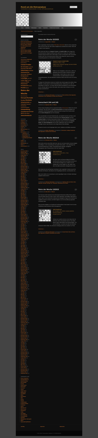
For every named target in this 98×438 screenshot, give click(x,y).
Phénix (22, 399)
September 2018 (24, 272)
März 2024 (23, 179)
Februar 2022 (23, 214)
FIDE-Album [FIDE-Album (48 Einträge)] (29, 68)
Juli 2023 (23, 190)
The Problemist (24, 414)
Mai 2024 (22, 176)
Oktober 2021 (23, 219)
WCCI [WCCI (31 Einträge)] (26, 113)
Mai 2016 (22, 311)
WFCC (22, 420)
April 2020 (23, 245)
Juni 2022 (23, 208)
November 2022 (24, 201)
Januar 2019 (23, 266)
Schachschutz (41, 96)
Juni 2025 (23, 158)
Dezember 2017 (24, 284)
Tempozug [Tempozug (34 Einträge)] (28, 104)
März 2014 (23, 347)
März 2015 (23, 331)
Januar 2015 (23, 333)
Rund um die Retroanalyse (33, 7)
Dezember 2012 (24, 369)
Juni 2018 (23, 276)
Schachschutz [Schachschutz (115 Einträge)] (25, 102)
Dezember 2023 (24, 183)
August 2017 (23, 290)
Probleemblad (24, 402)
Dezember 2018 (24, 267)
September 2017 (24, 288)
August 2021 (23, 222)
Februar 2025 (23, 163)
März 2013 (23, 364)
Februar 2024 (23, 180)
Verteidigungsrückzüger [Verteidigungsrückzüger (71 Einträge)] (27, 111)
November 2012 (24, 370)
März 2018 (23, 280)
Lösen (22, 127)
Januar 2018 (23, 283)
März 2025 (23, 162)
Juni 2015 (23, 326)
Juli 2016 (23, 308)
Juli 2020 (23, 241)
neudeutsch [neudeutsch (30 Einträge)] (23, 82)
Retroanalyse (34, 27)
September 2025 (24, 153)
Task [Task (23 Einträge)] (30, 102)
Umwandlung (48, 96)
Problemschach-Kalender (54, 27)
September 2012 (24, 373)
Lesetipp (68, 130)
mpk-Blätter (23, 393)
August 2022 (23, 205)
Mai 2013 (22, 362)
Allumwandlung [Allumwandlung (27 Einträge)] (24, 59)
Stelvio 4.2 (23, 48)
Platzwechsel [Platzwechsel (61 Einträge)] (24, 83)
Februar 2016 (23, 315)
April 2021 (23, 228)
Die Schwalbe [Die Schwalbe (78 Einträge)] (24, 66)
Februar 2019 (23, 264)
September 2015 (24, 322)
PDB (22, 397)
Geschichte (45, 27)
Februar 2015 (23, 332)
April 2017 (23, 295)
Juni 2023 (23, 191)
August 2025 (23, 155)
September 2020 (24, 238)
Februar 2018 (23, 281)
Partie (22, 130)
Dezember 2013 (24, 352)
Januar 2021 (23, 232)
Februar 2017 (23, 298)
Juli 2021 (23, 224)
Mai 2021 (22, 226)
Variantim (23, 417)
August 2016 (23, 307)
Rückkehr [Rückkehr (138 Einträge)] (29, 100)
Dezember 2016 (24, 301)
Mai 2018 (22, 277)
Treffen (22, 140)
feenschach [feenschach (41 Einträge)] (23, 68)
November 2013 (24, 353)
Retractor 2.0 (23, 407)
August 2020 (23, 239)
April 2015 (23, 329)
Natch (22, 395)
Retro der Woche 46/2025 (26, 44)
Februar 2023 (23, 197)
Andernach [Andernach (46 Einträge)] (29, 59)
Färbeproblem (25, 136)
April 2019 (23, 262)
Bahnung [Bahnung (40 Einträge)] (27, 61)
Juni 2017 (23, 293)
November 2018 (24, 269)
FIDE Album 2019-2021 (59, 44)
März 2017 (23, 297)
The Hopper (23, 413)
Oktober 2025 (23, 152)
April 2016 (23, 312)
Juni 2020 (23, 242)
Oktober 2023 (23, 186)
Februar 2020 (23, 248)
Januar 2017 (23, 300)
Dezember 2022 (24, 200)
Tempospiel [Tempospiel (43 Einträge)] (23, 104)
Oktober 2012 (23, 371)
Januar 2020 (23, 249)
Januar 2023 (23, 198)
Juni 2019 (23, 259)
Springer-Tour (49, 183)
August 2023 (23, 189)
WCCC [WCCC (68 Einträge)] (22, 113)
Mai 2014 (22, 345)
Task (45, 96)
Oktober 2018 (23, 270)
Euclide (22, 383)
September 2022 (24, 204)
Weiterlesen (41, 92)
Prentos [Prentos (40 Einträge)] (30, 85)
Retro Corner (23, 409)
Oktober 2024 (23, 169)
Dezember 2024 (24, 166)
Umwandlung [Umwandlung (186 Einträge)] (25, 109)
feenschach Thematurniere (26, 43)
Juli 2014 (23, 342)
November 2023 (24, 184)
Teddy (22, 411)
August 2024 (23, 172)
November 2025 (24, 151)
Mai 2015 (22, 328)
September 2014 (24, 339)
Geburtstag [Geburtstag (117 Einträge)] (24, 70)
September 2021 (24, 221)
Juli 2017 (23, 291)
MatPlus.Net (23, 392)
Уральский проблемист (26, 421)
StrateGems (23, 410)
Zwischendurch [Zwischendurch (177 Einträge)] (26, 115)
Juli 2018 (23, 274)
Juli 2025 (23, 156)
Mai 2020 (22, 243)
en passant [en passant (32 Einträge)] (31, 66)
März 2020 (23, 246)
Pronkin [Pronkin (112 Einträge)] (23, 87)
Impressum (42, 426)
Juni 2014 (23, 343)
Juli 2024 (23, 173)
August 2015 (23, 324)
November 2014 (24, 336)
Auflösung (47, 231)
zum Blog (22, 426)
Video (22, 144)
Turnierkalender (24, 416)
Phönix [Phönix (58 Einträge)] (27, 82)
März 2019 (23, 263)
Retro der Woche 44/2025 (26, 51)
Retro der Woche (72, 231)
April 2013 (23, 363)
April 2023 (23, 194)
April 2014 (23, 346)
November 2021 (24, 218)
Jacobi (22, 389)
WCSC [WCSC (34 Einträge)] (28, 113)
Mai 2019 (22, 260)
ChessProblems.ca (25, 379)
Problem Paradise (24, 403)
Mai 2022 (22, 210)
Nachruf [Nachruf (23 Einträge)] (29, 80)
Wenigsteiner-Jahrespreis (26, 418)
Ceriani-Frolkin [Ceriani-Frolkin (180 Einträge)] (26, 64)
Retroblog (27, 27)
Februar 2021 (23, 231)
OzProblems (23, 396)
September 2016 (24, 305)
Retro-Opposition (41, 131)
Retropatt (45, 183)
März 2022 (23, 212)
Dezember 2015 (24, 318)
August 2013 (23, 357)
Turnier (22, 141)
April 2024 (23, 177)
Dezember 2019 (24, 250)
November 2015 (24, 319)
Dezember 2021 (24, 217)
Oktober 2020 (23, 236)
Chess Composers (24, 378)
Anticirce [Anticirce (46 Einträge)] (23, 61)
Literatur (47, 130)
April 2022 (23, 211)
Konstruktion (23, 125)
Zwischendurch (24, 146)
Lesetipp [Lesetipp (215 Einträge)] (24, 78)
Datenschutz (62, 426)
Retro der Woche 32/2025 (48, 39)
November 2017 (24, 286)
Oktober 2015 (23, 321)
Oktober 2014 (23, 338)
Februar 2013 (23, 366)
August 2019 (23, 256)
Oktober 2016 (23, 304)
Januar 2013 (23, 367)
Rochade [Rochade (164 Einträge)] (30, 98)
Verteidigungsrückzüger (27, 137)
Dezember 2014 (24, 335)
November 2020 (24, 235)
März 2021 (23, 229)
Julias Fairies (23, 390)
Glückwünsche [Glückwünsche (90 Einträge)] (25, 72)
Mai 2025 (22, 159)
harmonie (23, 388)
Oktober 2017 (23, 287)
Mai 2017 (22, 294)
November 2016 (24, 302)
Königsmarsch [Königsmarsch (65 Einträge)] (24, 76)
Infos (62, 27)
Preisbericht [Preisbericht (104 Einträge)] (24, 85)
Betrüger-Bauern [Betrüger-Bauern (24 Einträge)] (24, 62)
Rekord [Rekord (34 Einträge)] (27, 87)
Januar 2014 (23, 350)
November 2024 (24, 167)
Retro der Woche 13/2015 (48, 189)
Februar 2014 (23, 349)
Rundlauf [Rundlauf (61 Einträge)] (23, 100)
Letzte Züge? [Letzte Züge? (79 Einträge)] (24, 80)
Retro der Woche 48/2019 (48, 138)
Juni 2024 (23, 174)
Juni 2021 (23, 225)
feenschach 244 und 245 (48, 102)
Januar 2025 (23, 165)
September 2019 (24, 255)
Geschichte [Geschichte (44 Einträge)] (30, 70)
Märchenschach (24, 129)
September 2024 (24, 170)
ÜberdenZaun (23, 143)
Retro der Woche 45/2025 (26, 50)
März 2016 (23, 314)
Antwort (65, 183)
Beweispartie (25, 134)
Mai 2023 (22, 193)
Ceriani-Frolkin (65, 231)
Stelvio (40, 27)
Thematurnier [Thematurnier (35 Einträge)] (23, 105)
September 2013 (24, 356)
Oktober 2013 (23, 354)
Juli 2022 (23, 207)
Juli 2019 (23, 257)
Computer (23, 122)
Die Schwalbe (23, 382)
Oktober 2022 (23, 203)
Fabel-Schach (24, 385)
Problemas (23, 404)
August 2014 (23, 340)
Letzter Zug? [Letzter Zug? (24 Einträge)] (29, 78)
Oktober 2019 (23, 253)
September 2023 (24, 187)
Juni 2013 (23, 360)
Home (22, 27)
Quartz (22, 406)
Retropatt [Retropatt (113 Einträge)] (24, 98)
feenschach (65, 107)
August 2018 (23, 273)
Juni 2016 (23, 309)
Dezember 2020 (24, 234)
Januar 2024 (23, 181)
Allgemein (23, 120)
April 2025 (23, 160)
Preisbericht (72, 130)
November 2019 (24, 252)
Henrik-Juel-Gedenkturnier (26, 41)
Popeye (22, 400)
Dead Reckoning (24, 381)
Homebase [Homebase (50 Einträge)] (29, 74)
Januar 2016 (23, 317)
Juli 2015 (23, 325)
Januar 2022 (23, 215)
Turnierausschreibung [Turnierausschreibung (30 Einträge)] (25, 107)
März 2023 (23, 196)
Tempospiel (55, 183)
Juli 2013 (23, 359)
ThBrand (53, 41)
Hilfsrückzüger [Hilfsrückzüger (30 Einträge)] (23, 74)
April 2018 (23, 279)
